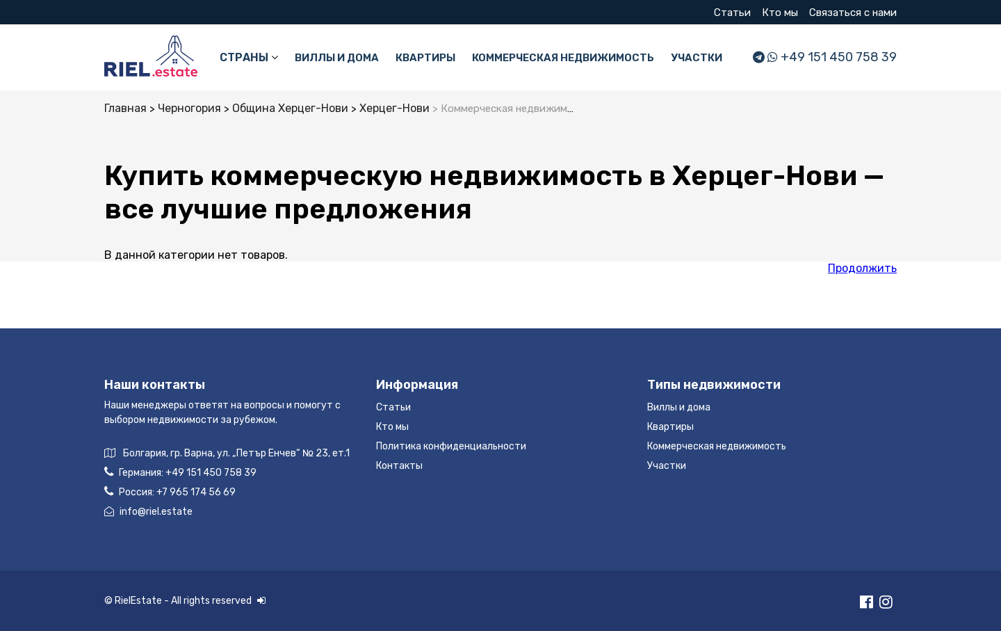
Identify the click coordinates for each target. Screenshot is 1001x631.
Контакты (399, 466)
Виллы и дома (337, 57)
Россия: (170, 491)
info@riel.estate (148, 512)
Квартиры (425, 57)
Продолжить (862, 268)
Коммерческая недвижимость (563, 57)
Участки (696, 57)
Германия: (180, 472)
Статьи (732, 12)
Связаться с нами (853, 12)
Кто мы (780, 12)
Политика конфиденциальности (451, 446)
